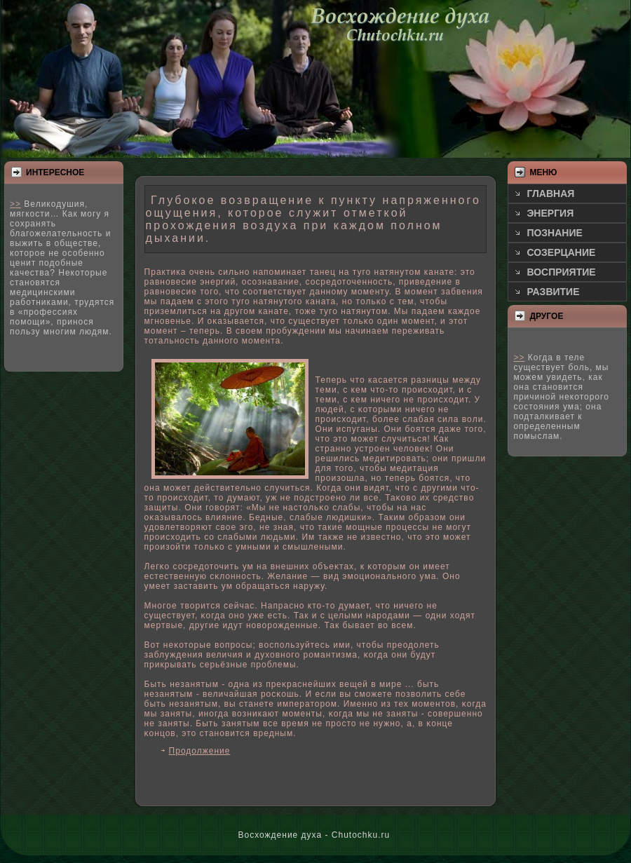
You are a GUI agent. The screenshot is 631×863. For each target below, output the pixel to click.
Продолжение (200, 751)
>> (15, 204)
